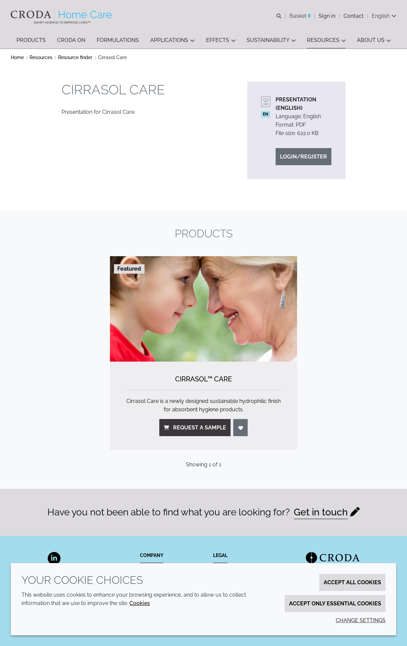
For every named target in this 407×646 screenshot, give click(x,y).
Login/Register (303, 156)
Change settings (360, 620)
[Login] (240, 427)
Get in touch (321, 512)
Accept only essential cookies (335, 603)
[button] (31, 40)
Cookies (139, 603)
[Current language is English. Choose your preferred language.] (384, 16)
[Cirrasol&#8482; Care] (203, 309)
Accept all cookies (352, 582)
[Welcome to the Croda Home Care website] (62, 14)
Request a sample (195, 427)
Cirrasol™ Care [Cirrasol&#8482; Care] (203, 379)
